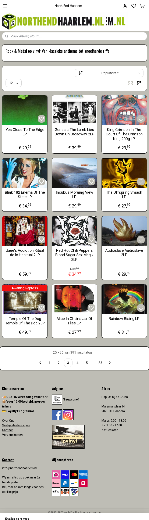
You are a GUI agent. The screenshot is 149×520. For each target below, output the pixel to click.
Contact (7, 430)
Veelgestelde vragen (16, 425)
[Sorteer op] (109, 73)
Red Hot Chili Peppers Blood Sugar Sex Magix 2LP (74, 255)
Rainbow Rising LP (124, 318)
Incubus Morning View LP (74, 194)
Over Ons (8, 420)
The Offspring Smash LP (124, 194)
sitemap (91, 512)
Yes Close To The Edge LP (25, 131)
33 (100, 363)
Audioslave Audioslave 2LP (124, 252)
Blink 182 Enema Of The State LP (25, 194)
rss (99, 512)
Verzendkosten (12, 435)
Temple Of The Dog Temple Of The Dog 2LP (25, 320)
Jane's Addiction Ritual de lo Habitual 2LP (25, 252)
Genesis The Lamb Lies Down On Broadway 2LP (74, 131)
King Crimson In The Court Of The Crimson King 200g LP (124, 134)
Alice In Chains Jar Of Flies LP (74, 320)
